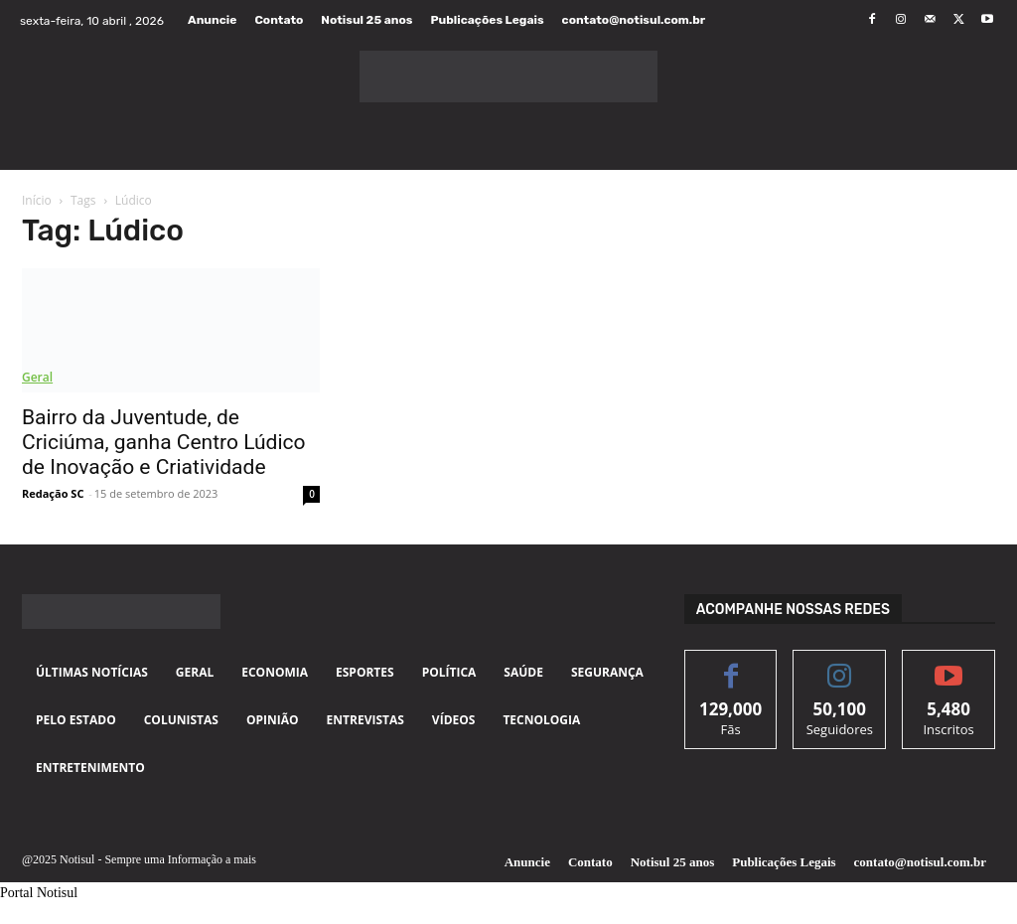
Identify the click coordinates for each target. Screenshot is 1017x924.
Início (37, 200)
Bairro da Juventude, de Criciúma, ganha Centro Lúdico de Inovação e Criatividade (163, 442)
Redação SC (52, 493)
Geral (37, 377)
